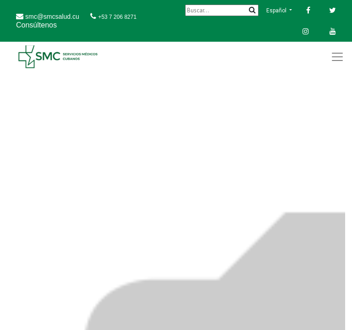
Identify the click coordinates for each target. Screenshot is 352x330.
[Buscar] (221, 10)
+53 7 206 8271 (117, 17)
